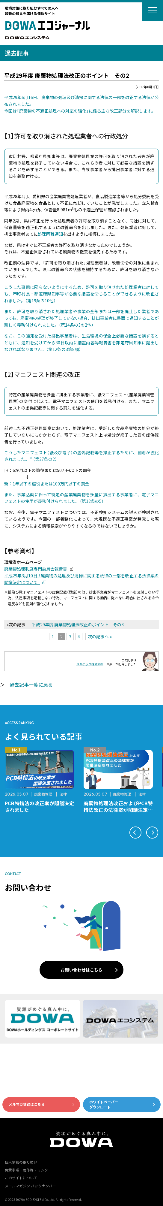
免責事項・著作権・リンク (26, 1169)
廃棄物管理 (43, 793)
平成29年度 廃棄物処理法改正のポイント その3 (78, 624)
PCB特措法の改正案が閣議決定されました (39, 806)
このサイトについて (21, 1177)
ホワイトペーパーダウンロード (103, 1104)
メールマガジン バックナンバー (30, 1185)
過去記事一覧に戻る (31, 684)
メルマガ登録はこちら (27, 1104)
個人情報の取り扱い (21, 1162)
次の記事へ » (100, 636)
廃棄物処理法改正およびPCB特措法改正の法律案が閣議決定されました (118, 809)
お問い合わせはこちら (81, 970)
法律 (63, 793)
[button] (135, 833)
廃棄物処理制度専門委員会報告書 (35, 569)
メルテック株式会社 (89, 664)
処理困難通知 (50, 234)
